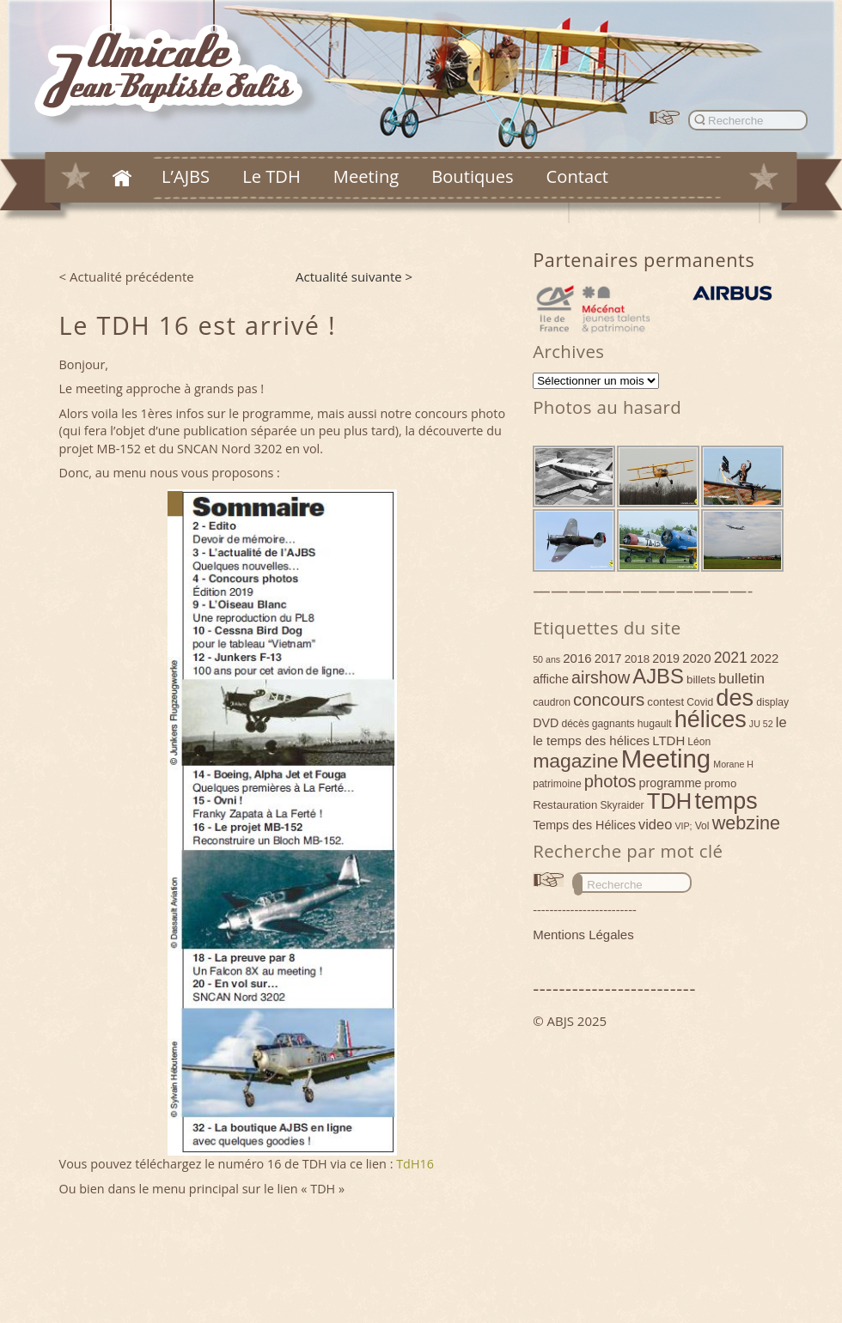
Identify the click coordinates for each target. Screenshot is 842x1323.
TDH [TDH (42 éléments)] (670, 801)
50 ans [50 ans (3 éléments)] (546, 659)
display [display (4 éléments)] (772, 702)
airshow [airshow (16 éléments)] (600, 677)
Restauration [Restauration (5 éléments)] (565, 804)
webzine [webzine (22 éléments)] (746, 823)
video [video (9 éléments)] (655, 824)
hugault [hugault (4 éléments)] (655, 724)
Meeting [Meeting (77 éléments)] (666, 758)
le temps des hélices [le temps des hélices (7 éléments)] (591, 740)
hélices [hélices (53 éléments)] (710, 719)
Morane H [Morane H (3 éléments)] (733, 764)
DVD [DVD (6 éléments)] (545, 723)
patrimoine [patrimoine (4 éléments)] (557, 784)
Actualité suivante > (354, 276)
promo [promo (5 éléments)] (721, 783)
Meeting (366, 176)
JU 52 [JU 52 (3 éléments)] (761, 724)
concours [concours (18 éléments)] (608, 699)
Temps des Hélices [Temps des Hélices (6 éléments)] (584, 825)
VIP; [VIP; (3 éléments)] (683, 826)
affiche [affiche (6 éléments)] (551, 679)
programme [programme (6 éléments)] (670, 783)
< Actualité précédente (126, 276)
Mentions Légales (583, 934)
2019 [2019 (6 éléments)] (666, 658)
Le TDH (271, 176)
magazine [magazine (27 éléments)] (576, 760)
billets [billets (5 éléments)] (701, 679)
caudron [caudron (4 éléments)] (551, 702)
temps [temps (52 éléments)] (725, 801)
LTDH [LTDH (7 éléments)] (668, 740)
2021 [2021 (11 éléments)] (730, 657)
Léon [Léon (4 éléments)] (699, 742)
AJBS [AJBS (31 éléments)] (658, 676)
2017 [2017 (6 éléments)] (608, 658)
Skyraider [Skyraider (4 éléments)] (622, 805)
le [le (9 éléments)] (781, 722)
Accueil (122, 177)
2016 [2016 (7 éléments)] (577, 658)
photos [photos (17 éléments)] (610, 781)
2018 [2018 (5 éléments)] (637, 658)
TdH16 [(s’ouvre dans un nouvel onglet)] (415, 1164)
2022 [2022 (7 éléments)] (764, 658)
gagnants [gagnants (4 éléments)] (613, 724)
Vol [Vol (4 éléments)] (702, 826)
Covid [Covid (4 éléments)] (699, 702)
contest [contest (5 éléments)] (665, 701)
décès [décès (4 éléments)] (575, 724)
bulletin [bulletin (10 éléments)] (741, 679)
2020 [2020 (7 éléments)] (696, 658)
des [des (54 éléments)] (735, 697)
